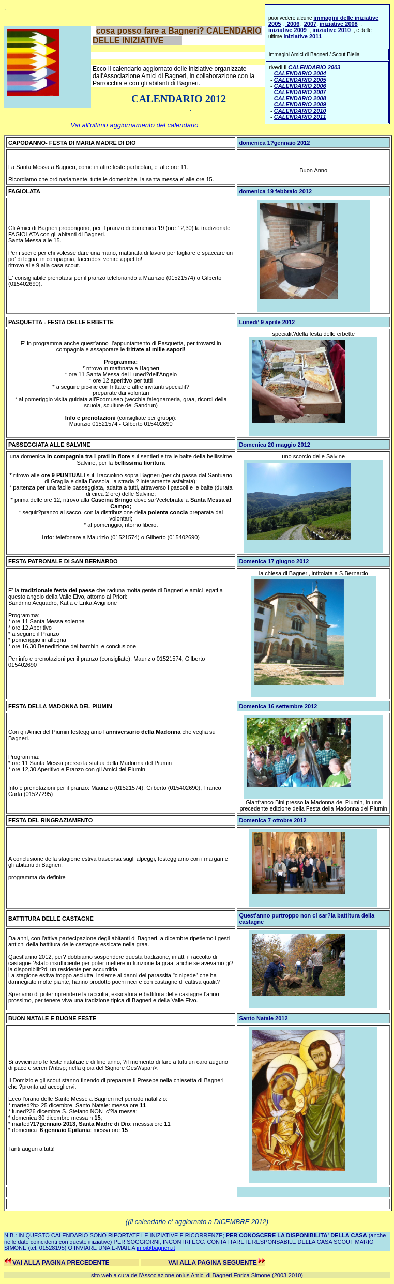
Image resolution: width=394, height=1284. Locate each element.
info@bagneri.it (156, 1248)
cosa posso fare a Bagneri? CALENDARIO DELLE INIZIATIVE (177, 35)
